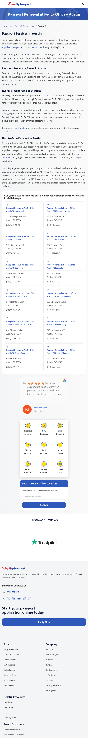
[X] (29, 598)
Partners (49, 659)
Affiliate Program (52, 654)
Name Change (9, 680)
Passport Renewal (11, 649)
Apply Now (44, 622)
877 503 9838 (10, 591)
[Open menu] (5, 4)
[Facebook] (3, 598)
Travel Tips (8, 702)
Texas (33, 26)
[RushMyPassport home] (44, 4)
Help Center (8, 707)
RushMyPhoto (51, 690)
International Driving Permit (15, 734)
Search (44, 504)
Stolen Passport (10, 670)
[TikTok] (24, 598)
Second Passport (10, 685)
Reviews (49, 665)
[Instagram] (8, 598)
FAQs (6, 712)
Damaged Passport (11, 675)
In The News (51, 675)
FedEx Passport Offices (19, 26)
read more (56, 394)
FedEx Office (49, 95)
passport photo (18, 128)
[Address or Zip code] (44, 496)
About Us (49, 649)
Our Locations (51, 670)
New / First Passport (12, 654)
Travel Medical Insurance (14, 729)
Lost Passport (9, 665)
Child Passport (10, 659)
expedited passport (11, 47)
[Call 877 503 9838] (83, 4)
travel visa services (33, 47)
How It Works (51, 680)
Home (4, 26)
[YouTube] (19, 598)
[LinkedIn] (13, 598)
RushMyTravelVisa (53, 685)
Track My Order (10, 717)
